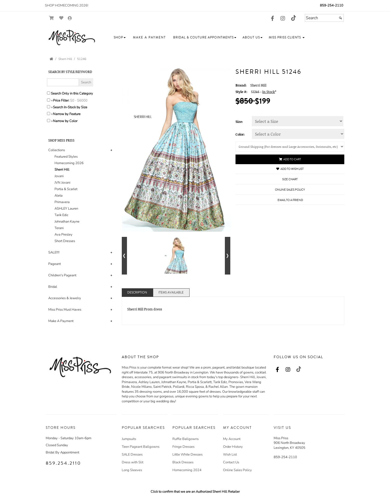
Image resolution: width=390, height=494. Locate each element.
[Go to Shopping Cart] (51, 18)
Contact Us (231, 462)
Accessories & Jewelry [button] (64, 298)
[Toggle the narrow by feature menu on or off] (48, 113)
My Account (231, 439)
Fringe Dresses (183, 446)
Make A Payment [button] (60, 321)
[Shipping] (290, 147)
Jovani (59, 176)
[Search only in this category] (48, 93)
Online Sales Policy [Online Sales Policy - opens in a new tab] (290, 190)
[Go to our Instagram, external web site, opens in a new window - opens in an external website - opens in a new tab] (283, 19)
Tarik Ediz (61, 215)
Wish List (230, 454)
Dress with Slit (132, 462)
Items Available (171, 292)
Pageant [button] (54, 264)
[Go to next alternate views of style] (227, 256)
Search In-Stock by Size (70, 107)
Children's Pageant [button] (62, 275)
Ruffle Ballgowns (185, 439)
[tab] (81, 195)
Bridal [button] (52, 286)
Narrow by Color (65, 121)
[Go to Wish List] (61, 18)
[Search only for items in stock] (48, 106)
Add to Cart (290, 159)
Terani (59, 228)
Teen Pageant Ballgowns (140, 446)
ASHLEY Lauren (66, 208)
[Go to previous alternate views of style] (124, 256)
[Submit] (340, 18)
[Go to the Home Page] (51, 59)
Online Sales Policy (237, 470)
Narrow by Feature (66, 114)
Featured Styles (66, 156)
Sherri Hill (62, 169)
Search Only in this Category (72, 93)
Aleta (59, 195)
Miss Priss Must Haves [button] (64, 309)
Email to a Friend (290, 200)
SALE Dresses (132, 454)
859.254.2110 (63, 463)
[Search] (324, 18)
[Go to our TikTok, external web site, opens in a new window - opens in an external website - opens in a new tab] (293, 18)
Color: (240, 134)
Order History (233, 446)
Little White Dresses (187, 454)
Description (137, 292)
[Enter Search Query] (63, 82)
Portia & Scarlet (66, 189)
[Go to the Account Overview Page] (70, 18)
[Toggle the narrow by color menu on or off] (48, 120)
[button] (120, 37)
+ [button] (111, 150)
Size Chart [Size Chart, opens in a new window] (290, 179)
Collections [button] (56, 150)
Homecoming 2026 (69, 163)
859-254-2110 (331, 5)
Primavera (62, 202)
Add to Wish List (290, 169)
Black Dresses (182, 462)
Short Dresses (65, 241)
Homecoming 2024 (186, 470)
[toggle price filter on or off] (48, 100)
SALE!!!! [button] (53, 252)
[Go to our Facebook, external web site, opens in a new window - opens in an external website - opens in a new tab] (272, 19)
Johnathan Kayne (67, 221)
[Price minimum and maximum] (80, 100)
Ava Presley (63, 234)
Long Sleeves (132, 470)
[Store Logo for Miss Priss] (72, 38)
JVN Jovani (62, 182)
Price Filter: (61, 100)
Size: (239, 121)
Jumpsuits (129, 439)
